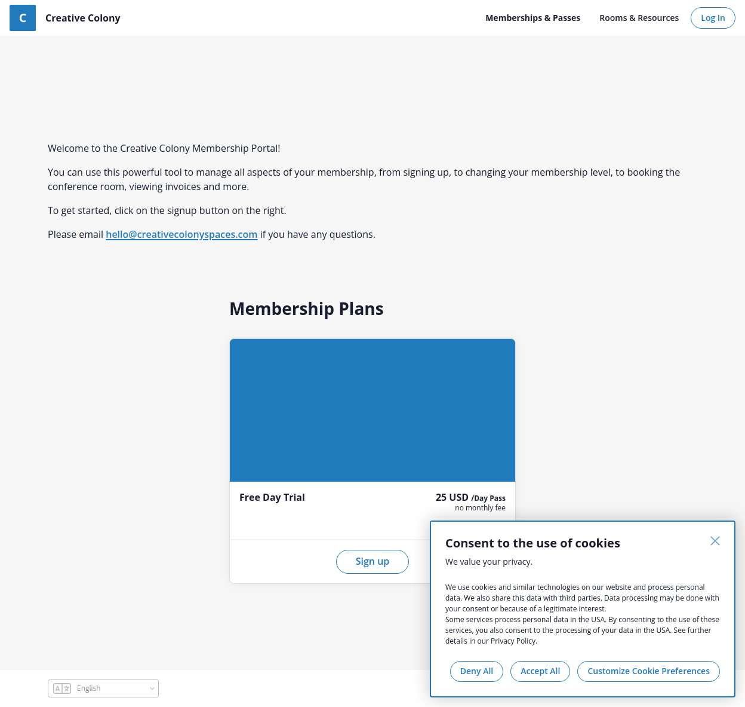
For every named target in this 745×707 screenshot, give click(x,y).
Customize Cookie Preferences (648, 671)
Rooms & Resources (639, 17)
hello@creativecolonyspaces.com (181, 234)
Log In (713, 17)
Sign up (373, 561)
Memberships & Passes (532, 17)
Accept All (540, 671)
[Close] (715, 541)
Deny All (476, 671)
